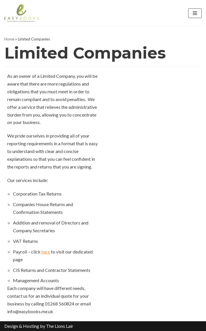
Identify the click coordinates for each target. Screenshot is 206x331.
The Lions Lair (59, 326)
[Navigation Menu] (195, 13)
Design (11, 326)
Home (9, 39)
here (45, 251)
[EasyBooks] (21, 13)
